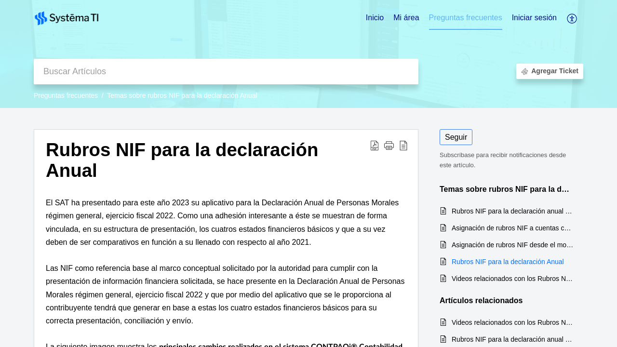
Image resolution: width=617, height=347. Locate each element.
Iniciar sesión (534, 17)
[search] (226, 71)
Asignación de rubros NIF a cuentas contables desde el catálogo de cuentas (513, 228)
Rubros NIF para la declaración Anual (508, 262)
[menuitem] (534, 18)
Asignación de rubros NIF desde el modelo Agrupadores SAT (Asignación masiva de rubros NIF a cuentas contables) (513, 245)
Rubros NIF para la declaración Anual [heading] (182, 160)
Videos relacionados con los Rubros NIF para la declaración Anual (513, 278)
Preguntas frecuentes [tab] (465, 17)
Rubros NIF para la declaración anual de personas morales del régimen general (513, 211)
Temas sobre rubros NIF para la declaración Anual (182, 95)
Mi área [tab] (406, 17)
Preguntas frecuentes (66, 95)
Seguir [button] (456, 137)
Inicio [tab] (375, 17)
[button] (572, 18)
